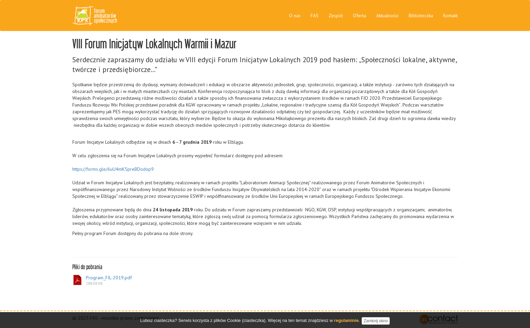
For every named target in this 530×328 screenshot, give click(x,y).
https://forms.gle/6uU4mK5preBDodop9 (113, 169)
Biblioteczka (421, 16)
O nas (294, 16)
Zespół (336, 16)
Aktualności (387, 16)
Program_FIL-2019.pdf (102, 280)
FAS (314, 16)
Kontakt (450, 16)
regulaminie (346, 321)
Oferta (359, 16)
